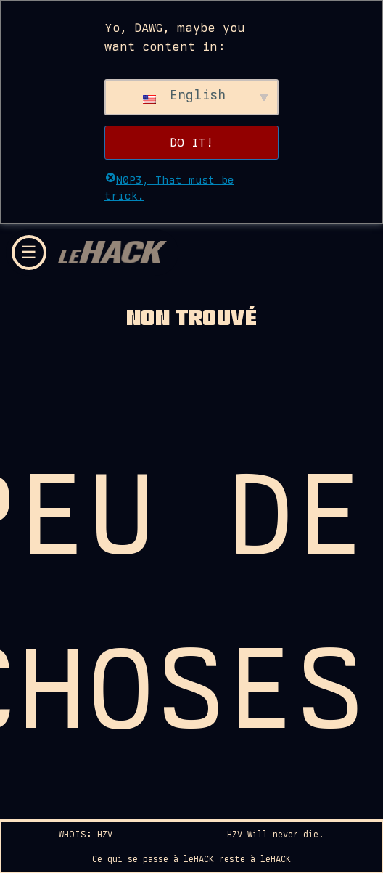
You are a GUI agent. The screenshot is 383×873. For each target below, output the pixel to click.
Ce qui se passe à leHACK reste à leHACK (191, 859)
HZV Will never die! (275, 834)
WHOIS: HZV (85, 834)
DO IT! (191, 142)
